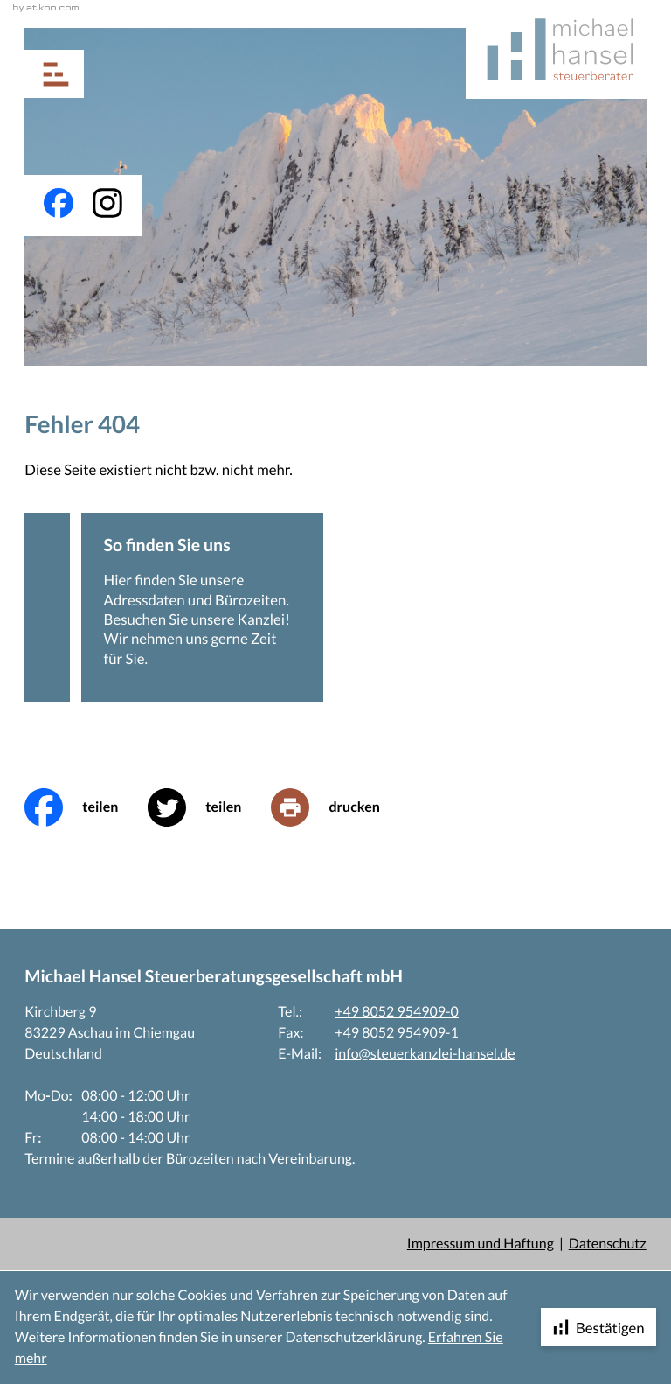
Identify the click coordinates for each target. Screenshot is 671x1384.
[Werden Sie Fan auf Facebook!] (58, 203)
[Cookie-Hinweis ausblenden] (598, 1327)
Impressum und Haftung (480, 1243)
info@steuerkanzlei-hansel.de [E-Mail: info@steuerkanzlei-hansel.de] (425, 1053)
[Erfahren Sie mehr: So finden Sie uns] (201, 607)
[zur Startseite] (556, 49)
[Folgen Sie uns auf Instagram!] (107, 203)
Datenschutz (608, 1243)
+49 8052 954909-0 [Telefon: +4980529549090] (397, 1011)
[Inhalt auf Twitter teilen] (209, 807)
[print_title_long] (340, 807)
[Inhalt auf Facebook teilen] (86, 807)
